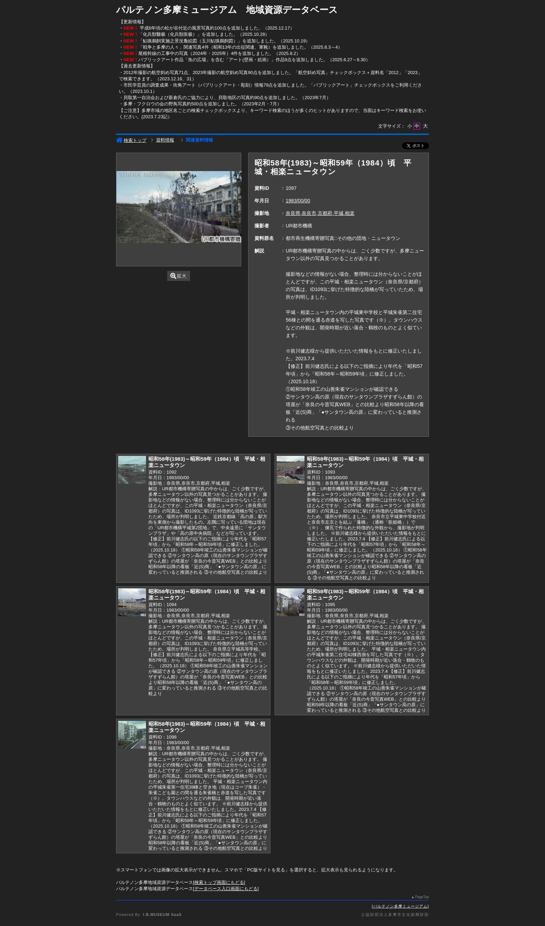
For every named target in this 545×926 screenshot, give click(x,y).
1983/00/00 (298, 200)
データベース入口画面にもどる (226, 888)
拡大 (178, 276)
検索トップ (131, 140)
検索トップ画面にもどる (219, 882)
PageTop (422, 897)
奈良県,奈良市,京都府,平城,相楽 (320, 213)
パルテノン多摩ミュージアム (400, 906)
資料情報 (165, 140)
